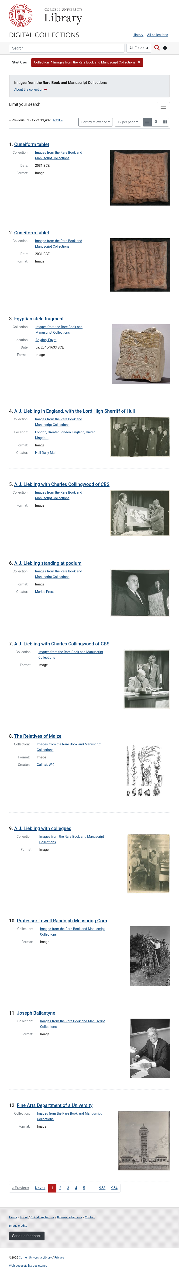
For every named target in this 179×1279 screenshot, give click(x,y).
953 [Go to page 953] (102, 1188)
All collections (157, 35)
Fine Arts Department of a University (54, 1105)
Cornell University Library (35, 1257)
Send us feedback (26, 1236)
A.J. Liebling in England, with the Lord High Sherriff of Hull (74, 411)
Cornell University (20, 15)
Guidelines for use (42, 1217)
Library (62, 15)
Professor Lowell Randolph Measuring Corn (62, 921)
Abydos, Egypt (45, 340)
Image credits (18, 1225)
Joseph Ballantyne (36, 1013)
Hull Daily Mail (45, 453)
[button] (87, 62)
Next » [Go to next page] (40, 1188)
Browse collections (69, 1217)
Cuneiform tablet (31, 144)
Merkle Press (45, 592)
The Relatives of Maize (37, 736)
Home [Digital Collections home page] (13, 1217)
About (24, 1217)
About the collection (30, 89)
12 (126, 122)
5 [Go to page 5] (84, 1188)
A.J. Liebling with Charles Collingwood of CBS (62, 484)
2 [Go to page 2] (60, 1188)
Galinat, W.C (46, 765)
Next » (57, 120)
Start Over (19, 62)
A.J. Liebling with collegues (42, 828)
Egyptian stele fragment (39, 319)
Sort (94, 122)
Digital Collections (44, 34)
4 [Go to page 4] (76, 1188)
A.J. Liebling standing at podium (48, 563)
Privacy (59, 1257)
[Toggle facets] (163, 106)
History (138, 35)
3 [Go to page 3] (68, 1188)
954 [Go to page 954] (114, 1188)
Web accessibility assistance (28, 1265)
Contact (90, 1217)
